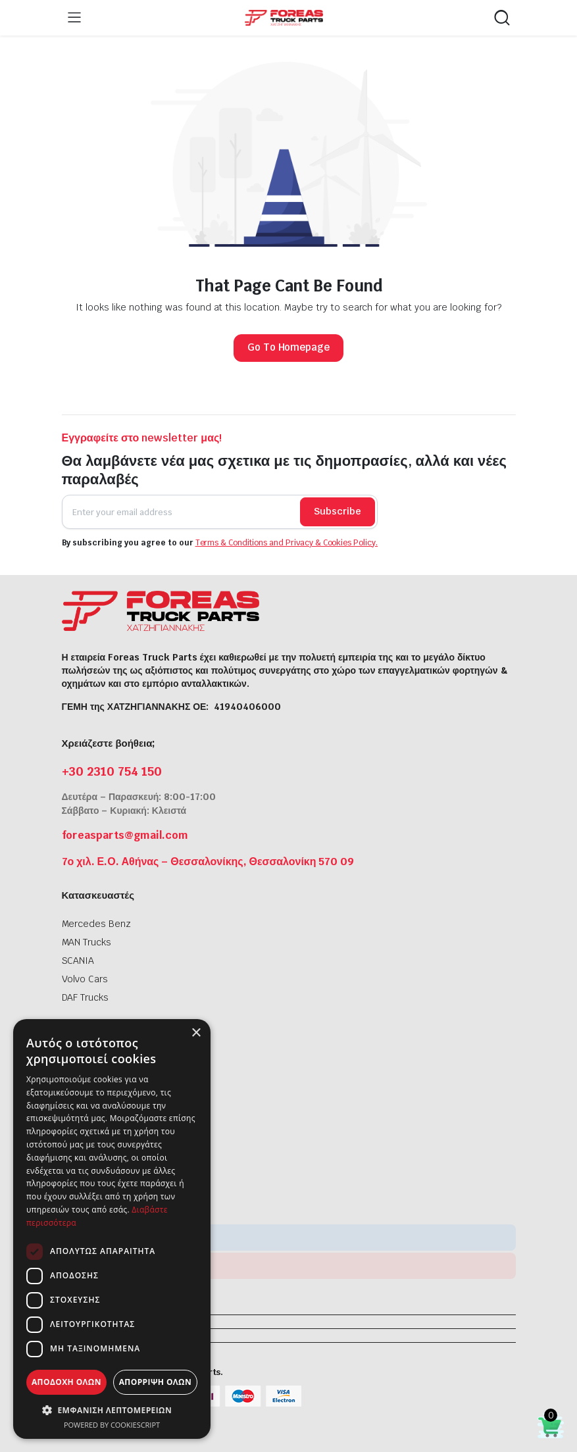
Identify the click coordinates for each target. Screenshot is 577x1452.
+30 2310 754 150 (112, 771)
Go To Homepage (288, 347)
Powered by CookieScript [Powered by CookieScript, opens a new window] (112, 1425)
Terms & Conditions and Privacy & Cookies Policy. (286, 543)
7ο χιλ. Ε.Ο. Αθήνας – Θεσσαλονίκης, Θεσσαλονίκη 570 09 (208, 861)
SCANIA (78, 960)
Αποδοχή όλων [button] (66, 1382)
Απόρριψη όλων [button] (155, 1382)
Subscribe (337, 511)
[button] (111, 1409)
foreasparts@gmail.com (125, 835)
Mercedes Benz (97, 924)
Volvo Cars (85, 979)
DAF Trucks (85, 997)
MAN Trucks (87, 942)
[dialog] (112, 1229)
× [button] (196, 1033)
